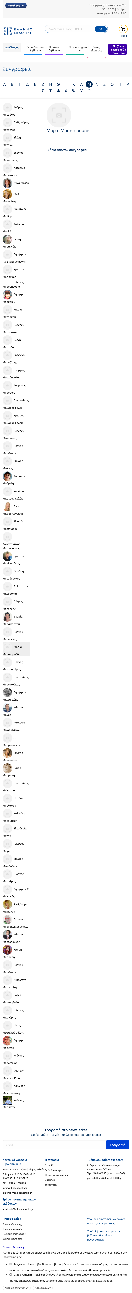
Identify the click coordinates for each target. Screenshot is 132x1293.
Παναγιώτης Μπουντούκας (16, 679)
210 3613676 (22, 1174)
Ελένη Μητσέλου (12, 342)
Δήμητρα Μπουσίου (14, 296)
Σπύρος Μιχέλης (13, 463)
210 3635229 (21, 1178)
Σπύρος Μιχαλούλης (13, 861)
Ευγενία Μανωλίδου (13, 755)
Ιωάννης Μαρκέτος (13, 1102)
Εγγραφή (117, 1144)
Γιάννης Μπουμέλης (13, 634)
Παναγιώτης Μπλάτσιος (16, 785)
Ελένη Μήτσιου (12, 139)
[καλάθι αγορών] (121, 30)
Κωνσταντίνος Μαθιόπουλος (11, 541)
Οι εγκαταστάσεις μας (56, 1174)
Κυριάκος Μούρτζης (14, 478)
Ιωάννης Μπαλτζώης (13, 1057)
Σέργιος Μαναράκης (13, 155)
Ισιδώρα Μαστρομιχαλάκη (13, 493)
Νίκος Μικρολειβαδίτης (13, 1027)
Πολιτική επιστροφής (14, 1233)
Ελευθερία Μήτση (15, 830)
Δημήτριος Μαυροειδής (14, 694)
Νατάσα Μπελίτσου (13, 800)
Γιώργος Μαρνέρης (13, 876)
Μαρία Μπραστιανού (13, 618)
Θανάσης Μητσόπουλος (14, 573)
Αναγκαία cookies (23, 1264)
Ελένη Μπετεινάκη (12, 241)
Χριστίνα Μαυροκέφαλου (13, 417)
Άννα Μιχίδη (16, 183)
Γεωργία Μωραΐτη (13, 845)
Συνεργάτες (96, 5)
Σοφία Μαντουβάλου (12, 997)
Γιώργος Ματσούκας (13, 327)
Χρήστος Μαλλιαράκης (13, 558)
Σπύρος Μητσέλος (13, 109)
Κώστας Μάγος (13, 709)
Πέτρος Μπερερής (13, 603)
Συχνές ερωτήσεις (12, 1238)
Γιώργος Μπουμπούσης (13, 284)
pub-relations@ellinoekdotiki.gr (104, 1177)
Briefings (50, 1179)
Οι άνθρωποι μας (54, 1170)
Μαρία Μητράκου (12, 311)
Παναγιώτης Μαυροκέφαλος (16, 402)
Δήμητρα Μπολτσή (14, 1042)
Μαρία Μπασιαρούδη (12, 649)
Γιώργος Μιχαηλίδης (13, 432)
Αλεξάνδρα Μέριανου (15, 906)
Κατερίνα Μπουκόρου (14, 170)
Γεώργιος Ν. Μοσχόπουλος (15, 372)
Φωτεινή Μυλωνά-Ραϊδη (13, 1073)
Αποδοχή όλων (43, 1287)
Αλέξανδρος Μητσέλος (16, 124)
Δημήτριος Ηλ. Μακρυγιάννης (14, 256)
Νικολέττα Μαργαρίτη (14, 982)
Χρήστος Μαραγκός (13, 271)
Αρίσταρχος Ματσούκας (15, 588)
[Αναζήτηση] (76, 29)
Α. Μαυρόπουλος (11, 740)
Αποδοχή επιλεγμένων (17, 1287)
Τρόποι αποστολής (12, 1228)
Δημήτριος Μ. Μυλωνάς (16, 891)
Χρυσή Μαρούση (12, 951)
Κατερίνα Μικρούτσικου (14, 724)
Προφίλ (49, 1165)
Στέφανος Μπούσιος (14, 387)
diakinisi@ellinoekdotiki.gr (17, 1192)
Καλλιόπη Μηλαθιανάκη (14, 1088)
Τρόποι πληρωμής (12, 1224)
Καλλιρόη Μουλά (14, 226)
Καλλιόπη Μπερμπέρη (14, 815)
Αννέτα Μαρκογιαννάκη (13, 508)
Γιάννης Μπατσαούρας (13, 664)
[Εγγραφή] (66, 1144)
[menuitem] (12, 47)
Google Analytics (23, 1274)
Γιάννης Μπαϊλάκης (13, 448)
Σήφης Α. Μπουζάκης (14, 357)
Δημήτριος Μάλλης (14, 211)
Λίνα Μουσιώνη (11, 196)
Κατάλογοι (16, 5)
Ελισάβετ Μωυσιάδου (14, 523)
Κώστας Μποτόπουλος (13, 936)
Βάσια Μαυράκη (12, 770)
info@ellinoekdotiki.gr (15, 1187)
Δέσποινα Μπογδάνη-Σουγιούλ (15, 921)
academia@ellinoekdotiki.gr (18, 1208)
